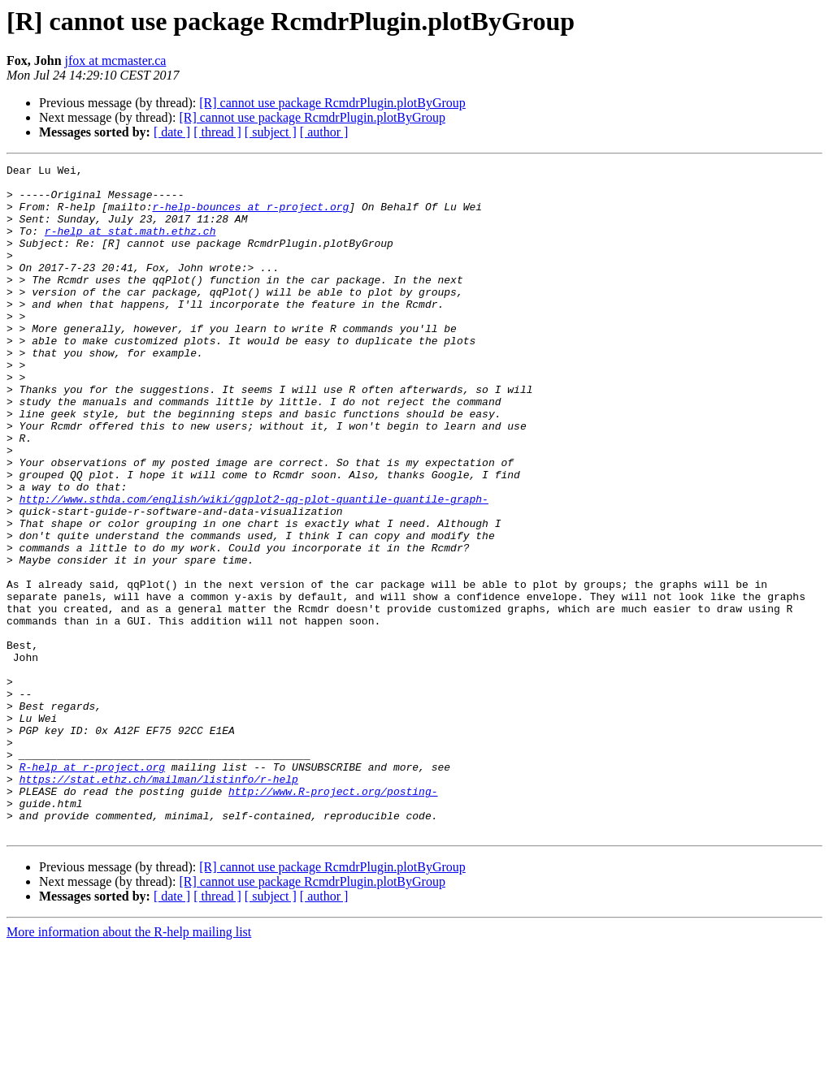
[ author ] (324, 132)
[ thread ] (217, 132)
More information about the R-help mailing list (129, 1066)
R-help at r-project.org (92, 888)
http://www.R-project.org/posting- (332, 917)
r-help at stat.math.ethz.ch (130, 245)
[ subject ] (271, 132)
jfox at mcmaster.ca (116, 60)
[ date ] (172, 132)
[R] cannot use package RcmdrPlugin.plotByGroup (332, 103)
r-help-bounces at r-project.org (250, 216)
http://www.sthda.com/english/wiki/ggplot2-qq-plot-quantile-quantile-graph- (254, 566)
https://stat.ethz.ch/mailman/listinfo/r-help (159, 903)
